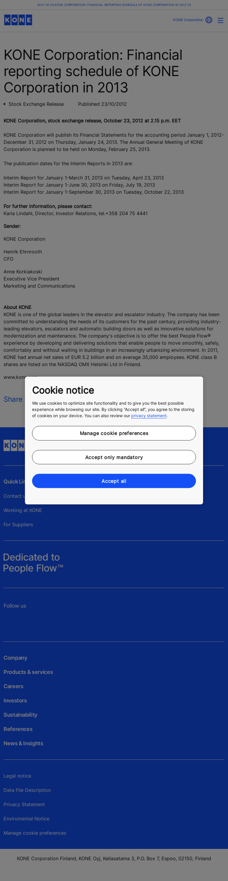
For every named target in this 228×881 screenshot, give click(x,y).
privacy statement (149, 415)
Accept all (114, 481)
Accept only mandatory (114, 457)
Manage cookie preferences (114, 433)
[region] (114, 440)
